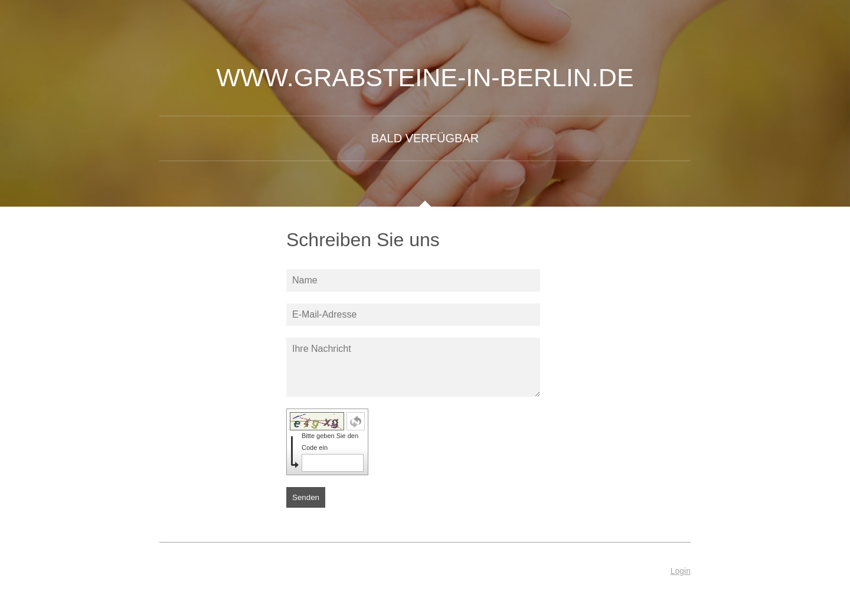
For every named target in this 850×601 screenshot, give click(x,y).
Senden (305, 497)
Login (681, 571)
